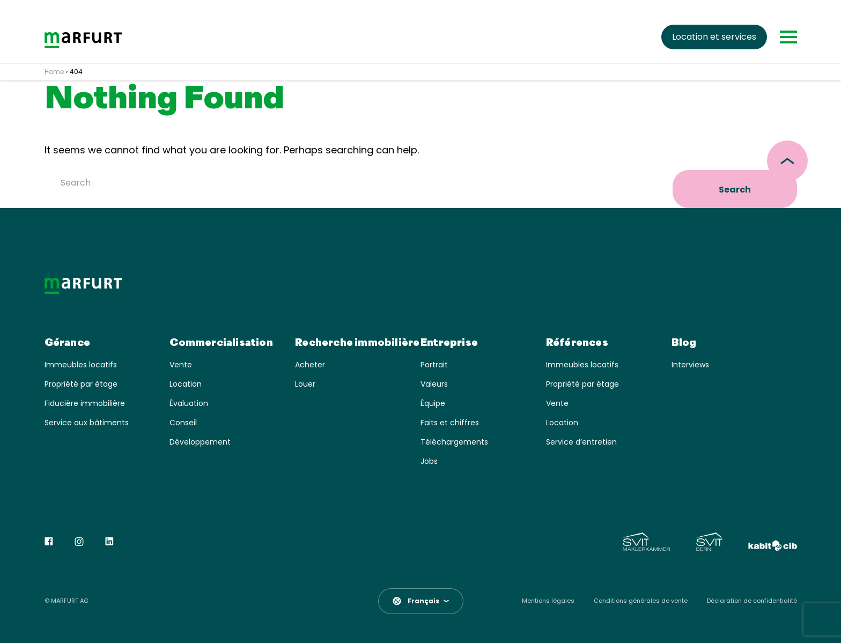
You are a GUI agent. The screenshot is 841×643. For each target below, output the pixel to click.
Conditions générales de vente (641, 601)
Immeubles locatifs (81, 364)
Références (577, 343)
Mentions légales (548, 601)
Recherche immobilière (357, 343)
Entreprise (449, 343)
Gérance (67, 343)
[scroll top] (787, 161)
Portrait (434, 364)
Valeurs (434, 384)
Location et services (714, 37)
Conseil (183, 422)
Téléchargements (454, 442)
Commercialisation (220, 343)
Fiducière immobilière (85, 403)
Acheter (310, 364)
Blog (684, 343)
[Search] (356, 182)
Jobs (429, 461)
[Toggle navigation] (788, 37)
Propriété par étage (81, 384)
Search (735, 189)
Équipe (432, 403)
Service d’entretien (581, 442)
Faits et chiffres (449, 422)
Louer (305, 384)
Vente (180, 364)
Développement (200, 442)
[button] (420, 601)
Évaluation (188, 403)
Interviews (690, 364)
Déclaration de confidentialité (752, 601)
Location (185, 384)
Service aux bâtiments (87, 422)
